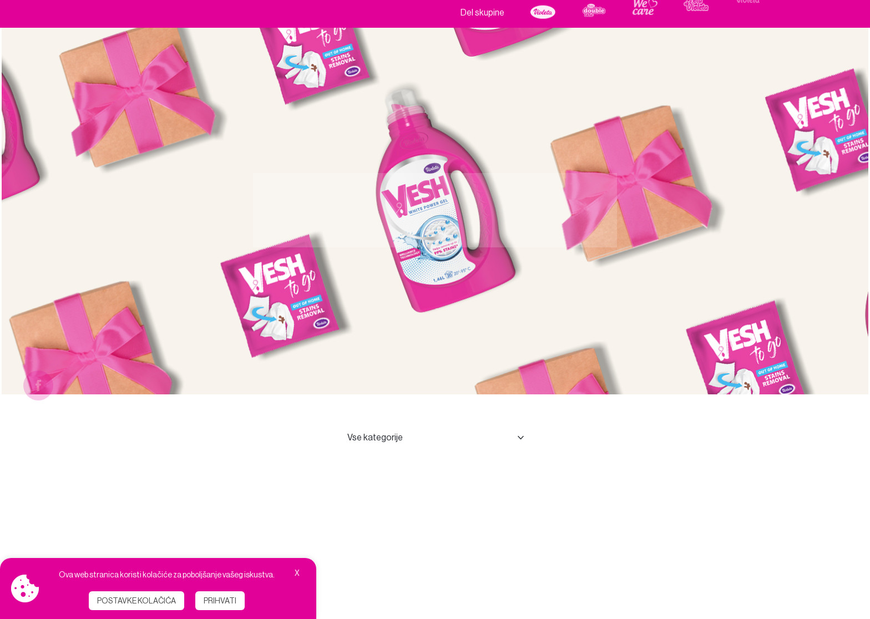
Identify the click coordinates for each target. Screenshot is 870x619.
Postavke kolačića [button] (136, 600)
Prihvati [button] (220, 600)
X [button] (297, 573)
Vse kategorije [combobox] (375, 437)
